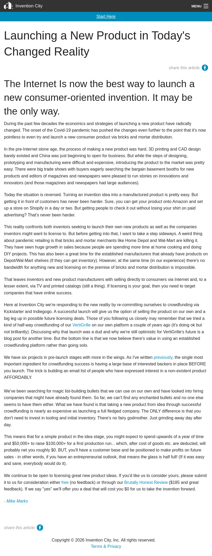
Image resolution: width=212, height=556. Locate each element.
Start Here (106, 16)
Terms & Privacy (106, 546)
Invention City (29, 5)
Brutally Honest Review (146, 482)
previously (163, 357)
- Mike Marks (16, 501)
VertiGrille (82, 325)
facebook (205, 68)
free (65, 482)
